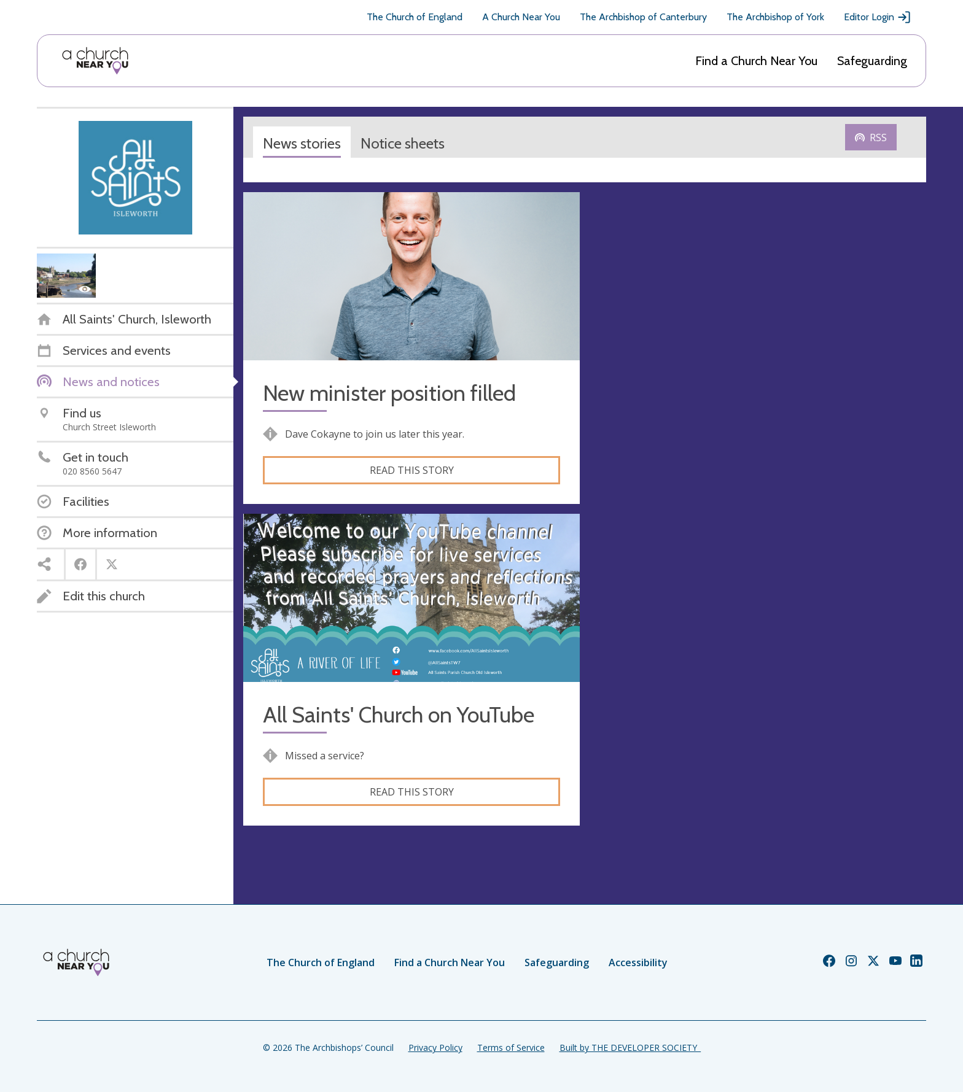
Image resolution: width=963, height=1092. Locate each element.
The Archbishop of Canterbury (643, 17)
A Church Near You (521, 17)
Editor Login (877, 17)
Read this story (412, 470)
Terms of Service (511, 1047)
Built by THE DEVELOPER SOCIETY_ (630, 1047)
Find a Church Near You (756, 60)
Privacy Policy (435, 1047)
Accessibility (638, 962)
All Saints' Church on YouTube (398, 715)
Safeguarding (872, 60)
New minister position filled (389, 393)
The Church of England (414, 17)
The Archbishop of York (775, 17)
